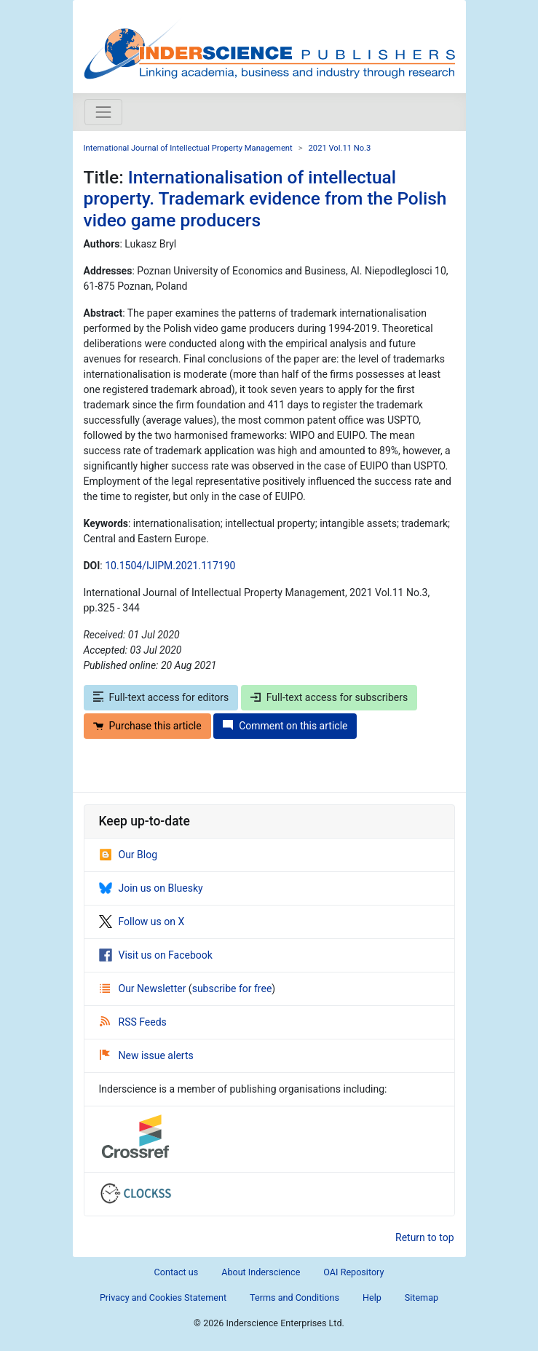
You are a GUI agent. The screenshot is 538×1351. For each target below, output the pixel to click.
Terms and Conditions (294, 1297)
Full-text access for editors (161, 697)
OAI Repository (353, 1272)
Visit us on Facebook (156, 955)
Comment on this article (285, 726)
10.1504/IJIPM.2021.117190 (170, 565)
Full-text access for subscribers (329, 697)
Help (372, 1297)
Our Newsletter (144, 988)
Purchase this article (147, 726)
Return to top (424, 1237)
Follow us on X (142, 921)
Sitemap (421, 1297)
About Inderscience (260, 1272)
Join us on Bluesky (151, 888)
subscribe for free (232, 988)
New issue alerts (147, 1055)
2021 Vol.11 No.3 (340, 148)
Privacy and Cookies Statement (163, 1297)
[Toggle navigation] (103, 112)
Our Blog (128, 854)
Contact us (176, 1272)
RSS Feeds (133, 1022)
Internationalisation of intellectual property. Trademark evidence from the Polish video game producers (265, 199)
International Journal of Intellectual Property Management (188, 148)
